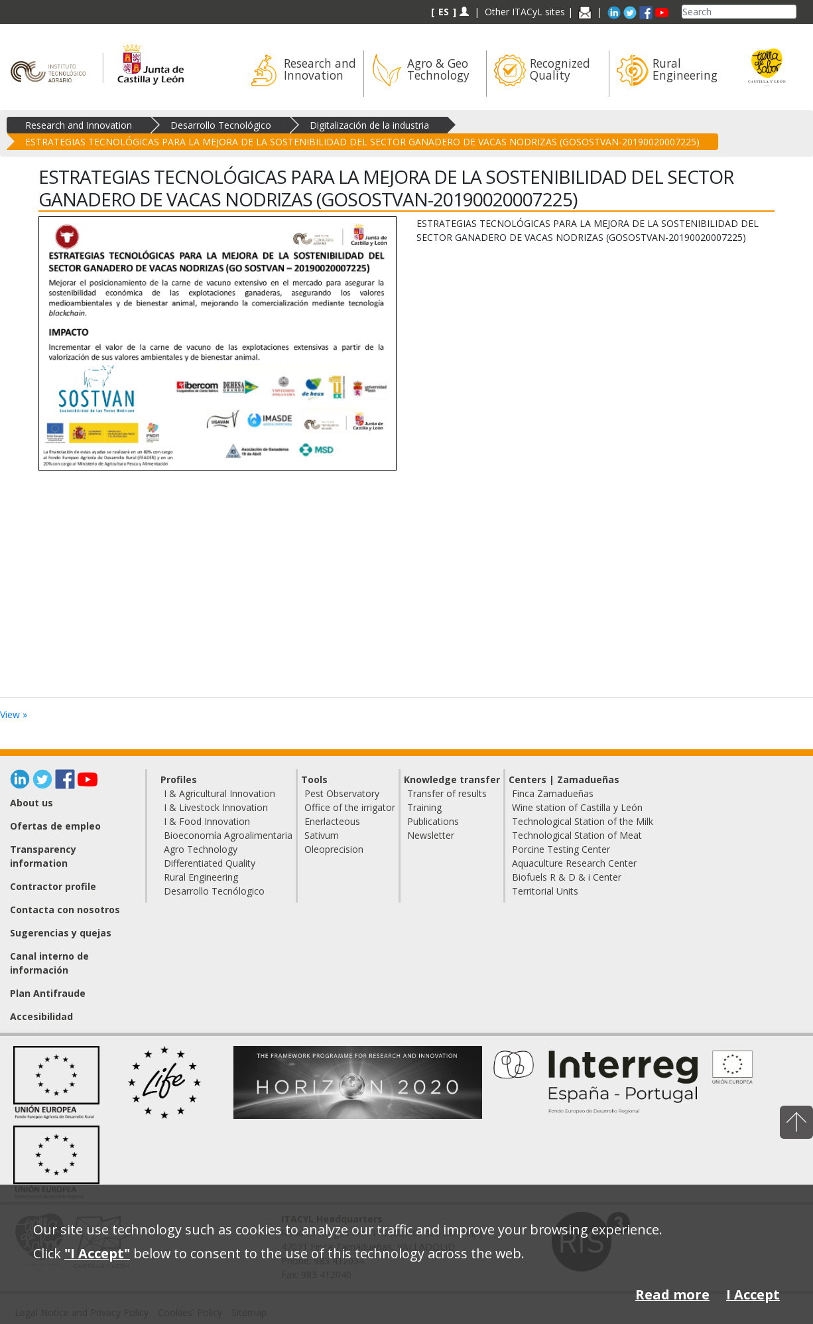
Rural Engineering (201, 877)
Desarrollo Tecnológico (220, 125)
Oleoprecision (333, 849)
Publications (433, 821)
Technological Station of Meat (577, 835)
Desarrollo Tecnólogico (214, 891)
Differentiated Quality (209, 863)
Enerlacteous (332, 821)
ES (443, 11)
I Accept (753, 1294)
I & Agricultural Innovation (219, 793)
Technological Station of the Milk (582, 821)
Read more (672, 1294)
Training (424, 807)
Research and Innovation (78, 125)
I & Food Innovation (207, 821)
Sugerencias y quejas (60, 932)
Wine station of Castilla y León (577, 807)
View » (13, 714)
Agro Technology (200, 849)
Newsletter (430, 835)
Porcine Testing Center (561, 849)
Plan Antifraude (48, 993)
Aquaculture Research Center (574, 863)
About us (31, 802)
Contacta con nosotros (65, 909)
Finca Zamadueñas (553, 793)
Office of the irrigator (349, 807)
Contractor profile (53, 886)
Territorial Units (545, 891)
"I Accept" (97, 1253)
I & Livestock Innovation (216, 807)
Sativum (321, 835)
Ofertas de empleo (55, 826)
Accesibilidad (41, 1016)
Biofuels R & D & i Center (566, 877)
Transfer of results (447, 793)
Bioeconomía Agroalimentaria (228, 835)
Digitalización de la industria (369, 125)
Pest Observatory (341, 793)
